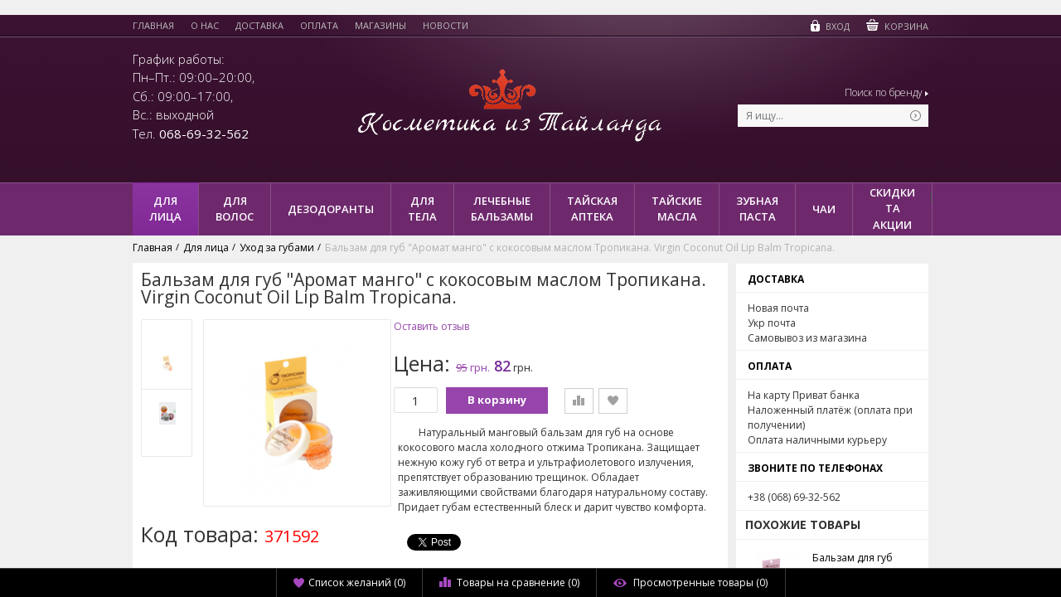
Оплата (319, 26)
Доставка (259, 26)
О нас (205, 26)
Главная (153, 26)
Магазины (380, 26)
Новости (445, 26)
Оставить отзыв (431, 326)
